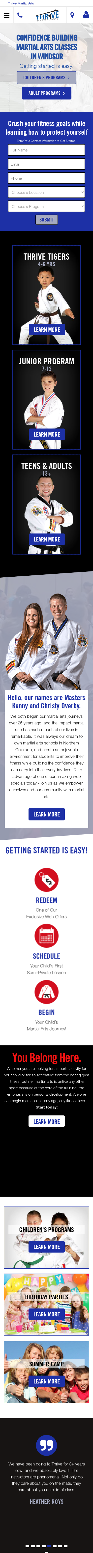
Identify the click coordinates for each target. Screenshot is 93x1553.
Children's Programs (46, 77)
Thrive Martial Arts (21, 3)
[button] (47, 15)
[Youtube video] (46, 1158)
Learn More (47, 329)
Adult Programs (47, 93)
